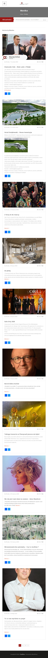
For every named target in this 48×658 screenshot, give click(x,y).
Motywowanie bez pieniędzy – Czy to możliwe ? (27, 19)
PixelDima (22, 654)
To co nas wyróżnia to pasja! (14, 618)
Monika (11, 30)
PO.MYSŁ (7, 271)
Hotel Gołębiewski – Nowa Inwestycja (18, 132)
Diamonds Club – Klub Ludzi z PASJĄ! (17, 67)
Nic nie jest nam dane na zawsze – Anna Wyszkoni (22, 499)
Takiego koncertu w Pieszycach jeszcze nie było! (21, 434)
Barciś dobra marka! (11, 384)
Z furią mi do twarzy (11, 215)
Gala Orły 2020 (9, 321)
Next (44, 20)
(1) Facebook (7, 90)
